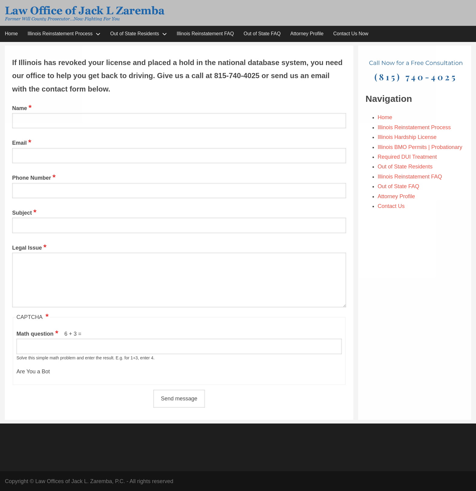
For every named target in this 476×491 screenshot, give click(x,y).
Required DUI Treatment (408, 157)
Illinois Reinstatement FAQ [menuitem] (205, 33)
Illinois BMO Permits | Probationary (420, 147)
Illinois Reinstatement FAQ (411, 177)
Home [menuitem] (11, 33)
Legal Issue (27, 248)
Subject (22, 213)
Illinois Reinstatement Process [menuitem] (60, 33)
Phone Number (31, 178)
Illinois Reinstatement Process (414, 127)
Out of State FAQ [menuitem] (262, 33)
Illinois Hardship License (408, 137)
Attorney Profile (397, 196)
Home (386, 117)
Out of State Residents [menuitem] (134, 33)
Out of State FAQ (399, 186)
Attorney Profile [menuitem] (306, 33)
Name (19, 108)
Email (19, 143)
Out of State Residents (405, 167)
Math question (34, 334)
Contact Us (391, 206)
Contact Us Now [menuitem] (351, 33)
